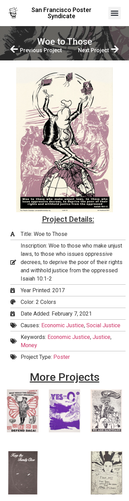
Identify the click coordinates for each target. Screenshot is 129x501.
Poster (61, 357)
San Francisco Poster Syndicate (61, 13)
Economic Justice (62, 325)
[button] (114, 13)
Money (29, 345)
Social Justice (103, 325)
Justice (101, 337)
